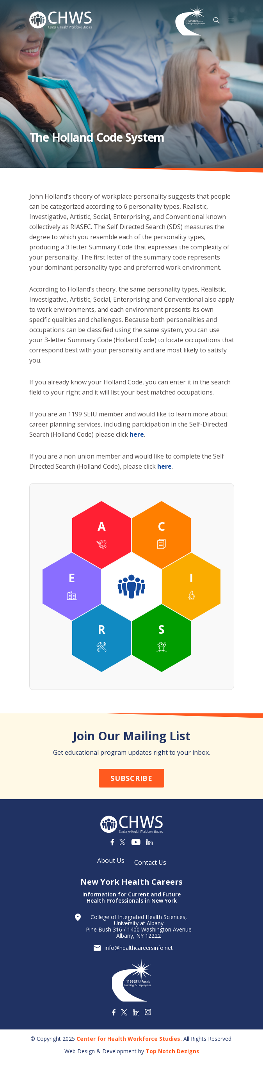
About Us (110, 860)
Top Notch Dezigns (172, 1051)
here (137, 434)
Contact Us (150, 862)
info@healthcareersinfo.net (139, 948)
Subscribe (131, 778)
